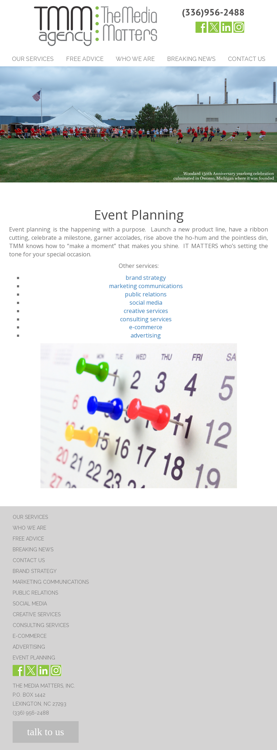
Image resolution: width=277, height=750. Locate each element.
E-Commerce (30, 636)
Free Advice (85, 59)
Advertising (29, 647)
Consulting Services (41, 625)
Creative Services (37, 614)
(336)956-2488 (213, 12)
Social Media (30, 603)
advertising (146, 335)
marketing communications (146, 286)
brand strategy (146, 278)
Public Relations (35, 593)
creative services (146, 311)
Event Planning (34, 658)
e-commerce (145, 327)
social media (145, 302)
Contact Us (246, 59)
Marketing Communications (51, 582)
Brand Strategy (35, 571)
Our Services (33, 59)
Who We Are (135, 59)
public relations (146, 294)
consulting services (146, 319)
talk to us (45, 731)
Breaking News (191, 59)
